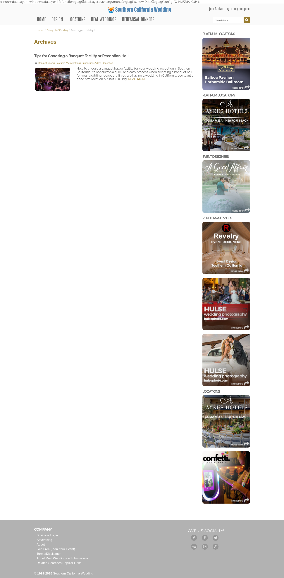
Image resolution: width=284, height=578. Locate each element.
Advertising (44, 540)
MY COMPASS (242, 9)
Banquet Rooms (46, 63)
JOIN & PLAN (216, 9)
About (41, 544)
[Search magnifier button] (247, 20)
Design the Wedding (57, 30)
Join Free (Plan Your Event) (56, 549)
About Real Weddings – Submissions (62, 558)
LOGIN (229, 9)
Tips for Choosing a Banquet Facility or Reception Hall (81, 56)
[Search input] (228, 20)
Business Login (47, 535)
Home (40, 30)
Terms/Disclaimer (49, 553)
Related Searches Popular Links (59, 563)
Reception (107, 63)
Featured (60, 63)
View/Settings (73, 63)
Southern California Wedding (73, 573)
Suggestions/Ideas (91, 63)
